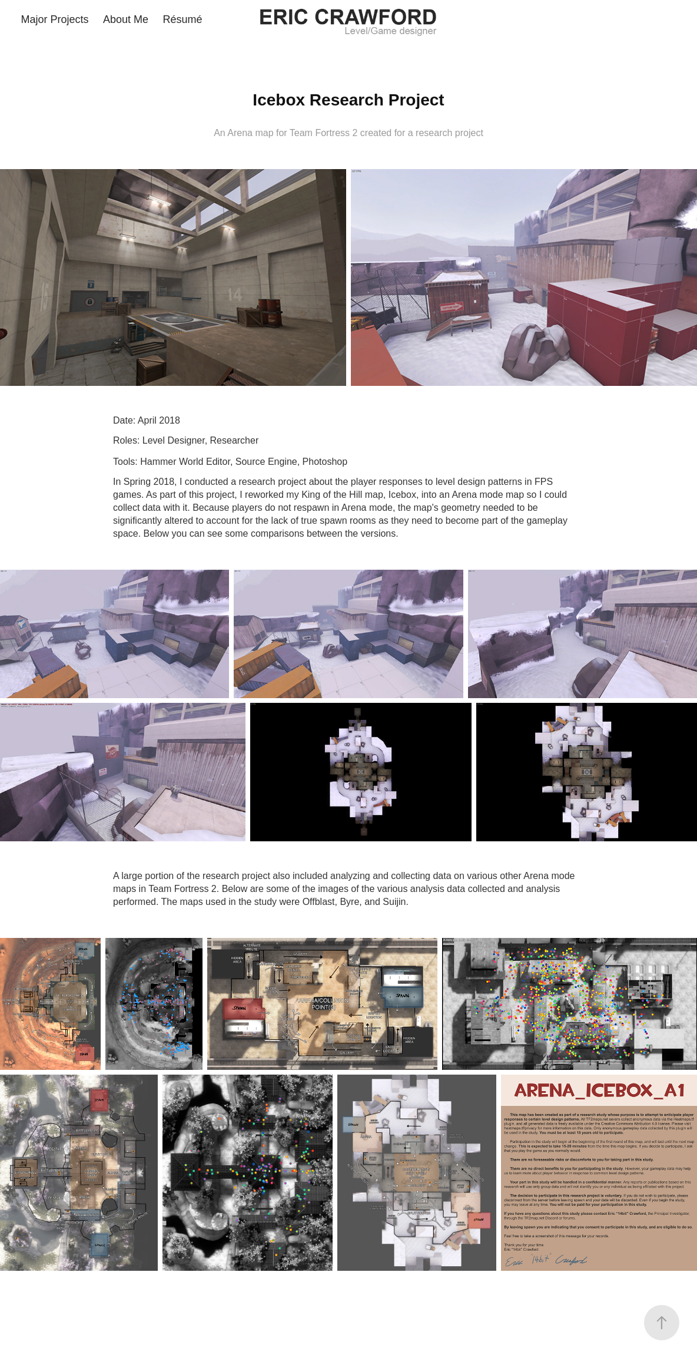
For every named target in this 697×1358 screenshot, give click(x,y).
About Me (125, 19)
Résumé (183, 19)
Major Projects (55, 19)
